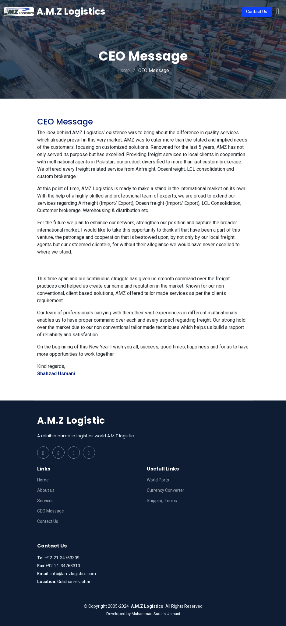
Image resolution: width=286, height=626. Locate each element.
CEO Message (50, 511)
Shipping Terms (162, 500)
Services (45, 500)
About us (46, 490)
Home (123, 70)
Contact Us (256, 11)
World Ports (158, 480)
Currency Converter (165, 490)
